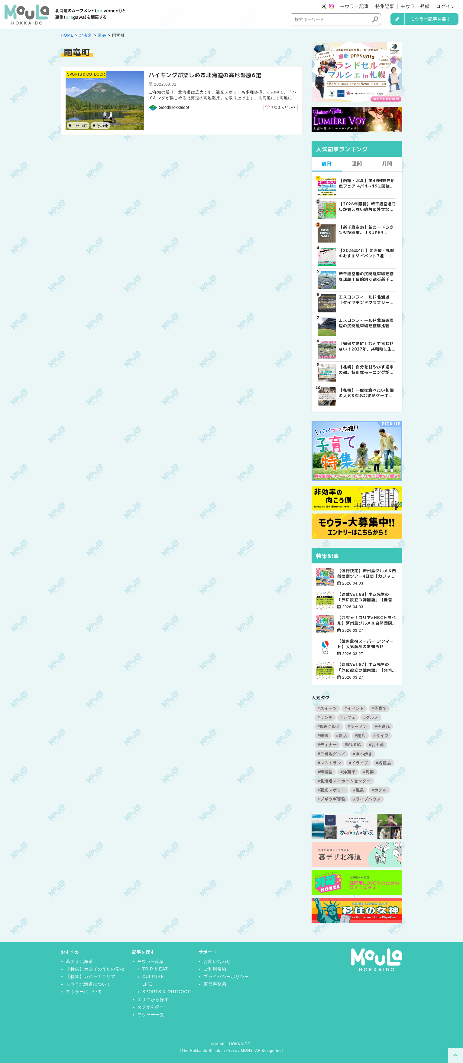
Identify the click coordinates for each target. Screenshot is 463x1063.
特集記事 (385, 6)
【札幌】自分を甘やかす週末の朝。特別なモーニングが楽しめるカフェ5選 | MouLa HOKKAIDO (366, 369)
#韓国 (323, 735)
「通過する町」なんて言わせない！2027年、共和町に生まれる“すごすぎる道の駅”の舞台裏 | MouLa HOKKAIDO (367, 346)
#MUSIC (353, 744)
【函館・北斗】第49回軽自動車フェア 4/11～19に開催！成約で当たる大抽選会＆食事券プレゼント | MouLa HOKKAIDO (367, 183)
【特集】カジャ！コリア (91, 976)
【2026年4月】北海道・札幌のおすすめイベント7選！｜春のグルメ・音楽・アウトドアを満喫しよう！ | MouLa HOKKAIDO (366, 253)
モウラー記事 (354, 6)
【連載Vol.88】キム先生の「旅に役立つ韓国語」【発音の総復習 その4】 (366, 597)
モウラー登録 (415, 6)
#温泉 (358, 790)
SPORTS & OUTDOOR (86, 74)
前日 (327, 163)
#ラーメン (357, 726)
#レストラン (329, 763)
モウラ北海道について (88, 984)
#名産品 (383, 763)
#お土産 (376, 744)
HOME (67, 35)
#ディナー (327, 744)
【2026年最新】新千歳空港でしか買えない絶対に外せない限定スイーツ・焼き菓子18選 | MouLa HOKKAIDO (367, 206)
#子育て (379, 708)
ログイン (445, 6)
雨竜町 (94, 125)
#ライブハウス (367, 799)
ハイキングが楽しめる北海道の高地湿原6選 (205, 75)
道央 (102, 35)
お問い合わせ (217, 961)
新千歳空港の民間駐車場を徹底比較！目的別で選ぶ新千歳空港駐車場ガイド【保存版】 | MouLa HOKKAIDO (366, 276)
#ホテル (379, 790)
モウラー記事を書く (430, 19)
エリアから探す (153, 999)
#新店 (341, 735)
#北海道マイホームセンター (344, 781)
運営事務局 (215, 984)
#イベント (354, 708)
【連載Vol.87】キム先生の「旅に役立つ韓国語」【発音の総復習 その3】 (366, 667)
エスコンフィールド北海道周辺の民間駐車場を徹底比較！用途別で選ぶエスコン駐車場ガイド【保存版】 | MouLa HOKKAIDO (366, 323)
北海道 (85, 35)
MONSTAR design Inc (261, 1050)
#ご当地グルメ (331, 754)
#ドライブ (358, 763)
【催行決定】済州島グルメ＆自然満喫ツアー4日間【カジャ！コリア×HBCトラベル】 (366, 573)
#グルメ (370, 717)
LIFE (147, 984)
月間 (387, 163)
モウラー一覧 (150, 1014)
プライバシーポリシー (226, 976)
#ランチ (325, 717)
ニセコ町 (78, 125)
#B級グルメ (329, 726)
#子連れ (382, 726)
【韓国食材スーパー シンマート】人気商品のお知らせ (365, 643)
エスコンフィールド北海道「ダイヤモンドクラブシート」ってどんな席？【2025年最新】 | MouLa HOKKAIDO (367, 299)
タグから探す (150, 1007)
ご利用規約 (215, 969)
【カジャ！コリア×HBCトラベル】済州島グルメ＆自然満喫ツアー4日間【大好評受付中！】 (366, 620)
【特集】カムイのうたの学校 (95, 969)
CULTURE (153, 976)
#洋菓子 (347, 772)
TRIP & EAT (155, 969)
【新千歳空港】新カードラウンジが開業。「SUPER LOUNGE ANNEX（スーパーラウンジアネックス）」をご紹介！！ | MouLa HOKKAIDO (367, 229)
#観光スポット (331, 790)
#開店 (360, 735)
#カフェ (347, 717)
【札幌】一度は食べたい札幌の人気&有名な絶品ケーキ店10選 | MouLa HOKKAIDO (366, 392)
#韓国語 (325, 772)
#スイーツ (327, 708)
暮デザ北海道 (79, 961)
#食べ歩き (362, 754)
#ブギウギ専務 (331, 799)
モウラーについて (84, 991)
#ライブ (381, 735)
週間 (357, 163)
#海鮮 (368, 772)
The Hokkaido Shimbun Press (209, 1050)
